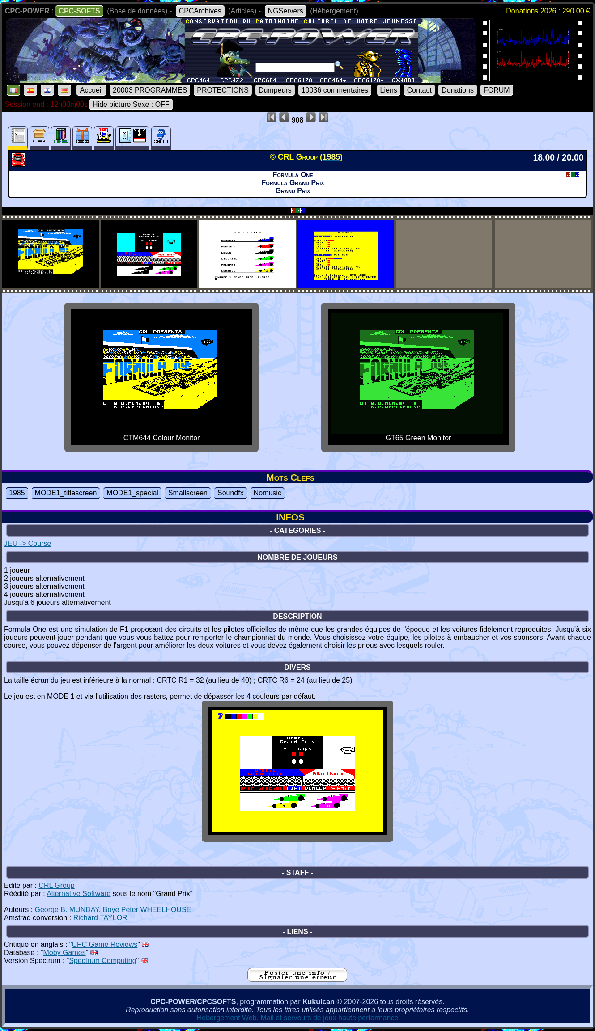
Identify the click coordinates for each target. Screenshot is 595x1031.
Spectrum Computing (102, 960)
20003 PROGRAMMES (150, 90)
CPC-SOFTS (79, 11)
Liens (388, 90)
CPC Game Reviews (105, 944)
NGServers (285, 11)
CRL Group (56, 885)
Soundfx (230, 493)
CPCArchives (200, 11)
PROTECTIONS (223, 90)
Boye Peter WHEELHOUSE (147, 909)
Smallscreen (188, 493)
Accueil (91, 90)
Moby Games (64, 952)
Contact (419, 90)
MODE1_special (132, 493)
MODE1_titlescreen (66, 493)
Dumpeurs (275, 90)
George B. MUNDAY (66, 909)
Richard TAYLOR (100, 917)
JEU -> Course (27, 543)
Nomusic (267, 493)
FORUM (497, 90)
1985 (17, 493)
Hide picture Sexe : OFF (131, 104)
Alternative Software (78, 893)
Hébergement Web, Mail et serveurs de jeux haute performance (298, 1018)
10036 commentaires (335, 90)
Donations (458, 90)
